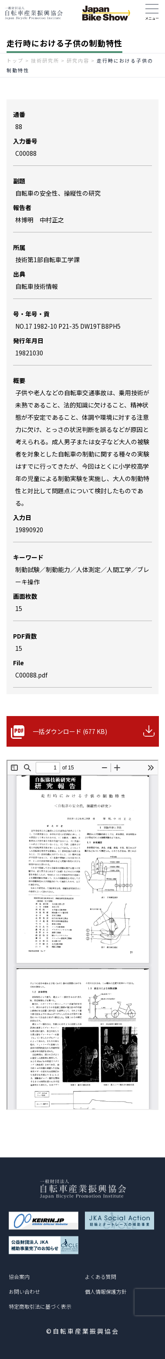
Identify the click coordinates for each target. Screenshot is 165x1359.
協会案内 (19, 1276)
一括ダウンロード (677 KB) (70, 731)
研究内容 (78, 60)
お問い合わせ (24, 1291)
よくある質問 (100, 1276)
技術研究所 (45, 60)
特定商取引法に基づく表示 (40, 1306)
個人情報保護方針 (106, 1291)
